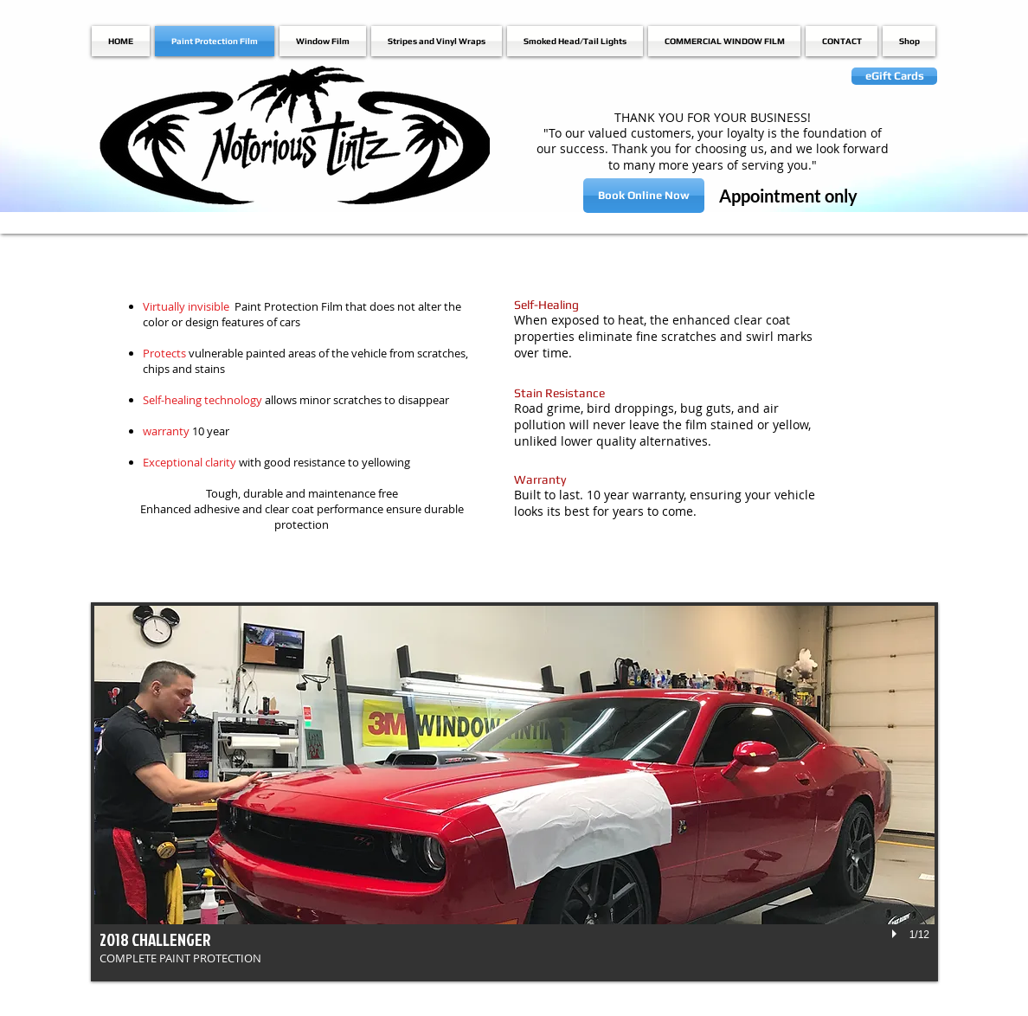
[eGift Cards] (894, 76)
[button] (514, 791)
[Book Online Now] (643, 195)
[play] (896, 933)
